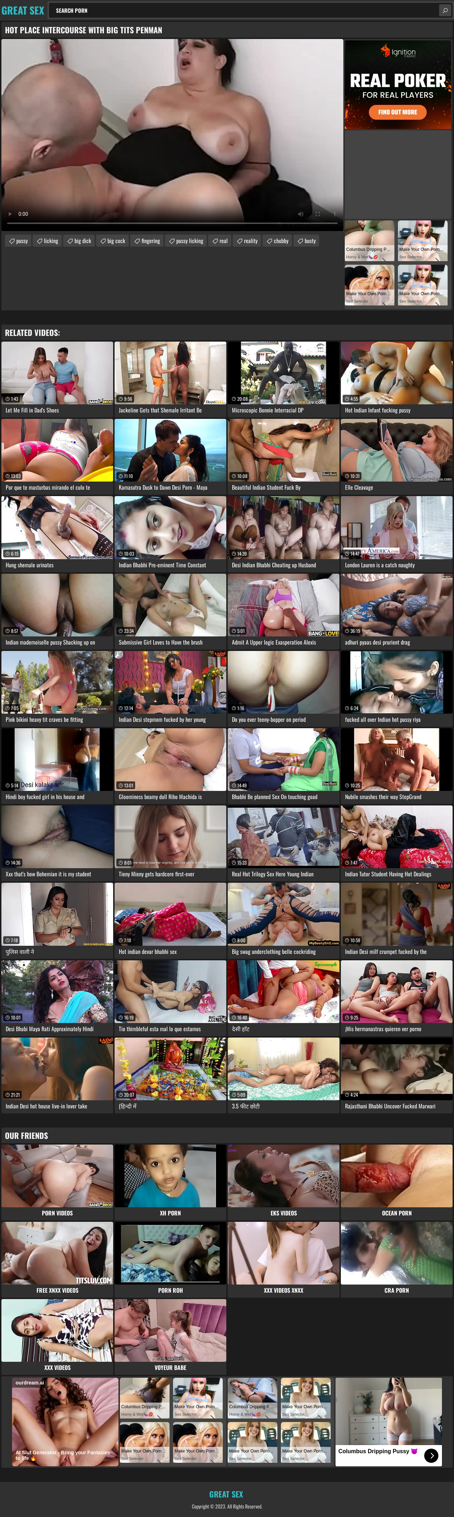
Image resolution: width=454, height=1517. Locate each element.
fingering (151, 240)
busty (310, 240)
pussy (22, 240)
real (224, 240)
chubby (281, 240)
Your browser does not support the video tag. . (172, 135)
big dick (82, 240)
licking (51, 240)
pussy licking (189, 240)
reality (251, 240)
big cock (116, 240)
